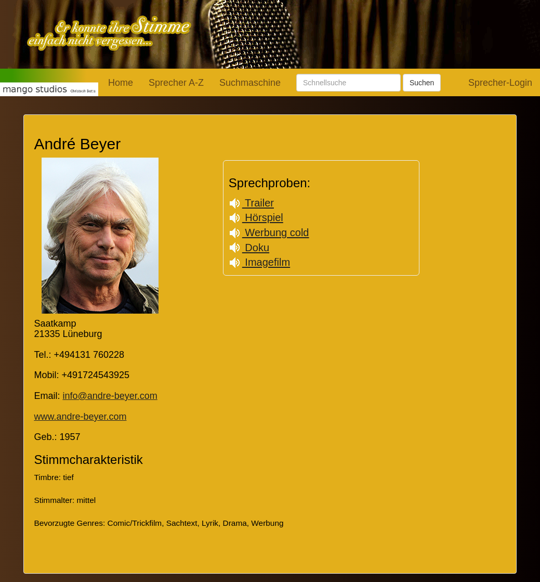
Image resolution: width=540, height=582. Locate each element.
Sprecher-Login (500, 82)
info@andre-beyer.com (109, 396)
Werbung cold (269, 232)
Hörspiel (256, 217)
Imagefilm (259, 262)
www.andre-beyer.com (80, 416)
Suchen (422, 83)
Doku (249, 247)
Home (120, 82)
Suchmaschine (250, 82)
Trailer (251, 203)
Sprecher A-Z (176, 82)
